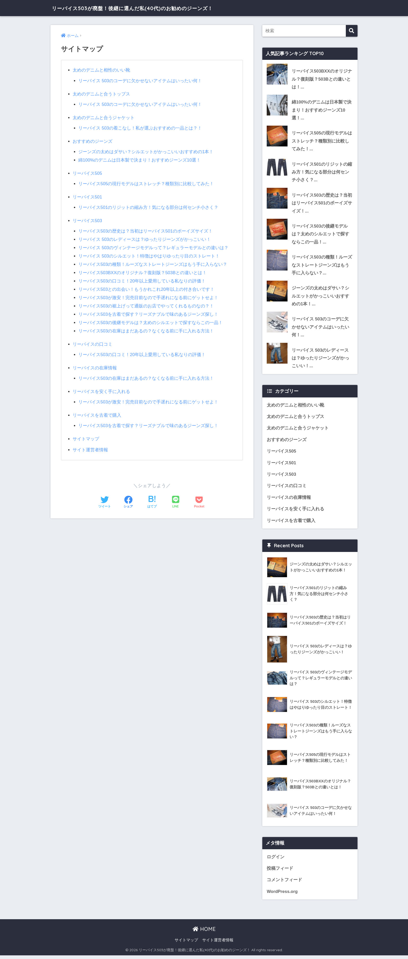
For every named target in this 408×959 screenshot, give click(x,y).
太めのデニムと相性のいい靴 (101, 70)
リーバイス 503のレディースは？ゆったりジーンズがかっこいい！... (320, 360)
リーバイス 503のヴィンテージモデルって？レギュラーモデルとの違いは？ (153, 245)
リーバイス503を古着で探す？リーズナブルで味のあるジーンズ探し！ (148, 310)
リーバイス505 (87, 171)
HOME (204, 932)
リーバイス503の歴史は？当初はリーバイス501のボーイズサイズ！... (322, 204)
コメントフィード (284, 883)
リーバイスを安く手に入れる (101, 386)
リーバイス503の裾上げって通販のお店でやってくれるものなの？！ (146, 302)
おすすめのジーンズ (92, 140)
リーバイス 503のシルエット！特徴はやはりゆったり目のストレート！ (149, 253)
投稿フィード (280, 871)
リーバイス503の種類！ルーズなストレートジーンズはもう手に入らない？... (322, 266)
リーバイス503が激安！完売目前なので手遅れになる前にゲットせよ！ (148, 294)
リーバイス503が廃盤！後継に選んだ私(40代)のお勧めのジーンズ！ (150, 8)
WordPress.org (282, 895)
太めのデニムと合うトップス (101, 93)
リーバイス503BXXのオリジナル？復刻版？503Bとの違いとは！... (322, 79)
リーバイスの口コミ (92, 339)
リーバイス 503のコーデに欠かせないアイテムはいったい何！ (140, 80)
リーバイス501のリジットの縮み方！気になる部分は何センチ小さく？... (322, 172)
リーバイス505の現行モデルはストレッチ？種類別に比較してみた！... (322, 141)
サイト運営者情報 (90, 443)
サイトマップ (86, 432)
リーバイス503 (87, 218)
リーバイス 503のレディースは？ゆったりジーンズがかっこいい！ (144, 237)
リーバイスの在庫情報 (95, 363)
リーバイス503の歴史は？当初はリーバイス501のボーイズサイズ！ (145, 228)
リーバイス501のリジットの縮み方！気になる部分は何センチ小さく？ (148, 205)
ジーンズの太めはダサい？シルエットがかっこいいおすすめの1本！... (320, 297)
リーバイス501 (87, 195)
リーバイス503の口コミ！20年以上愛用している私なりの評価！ (142, 277)
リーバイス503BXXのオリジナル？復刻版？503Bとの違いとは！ (142, 269)
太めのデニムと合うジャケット (104, 116)
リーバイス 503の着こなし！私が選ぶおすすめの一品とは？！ (140, 127)
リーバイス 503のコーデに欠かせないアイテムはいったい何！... (320, 329)
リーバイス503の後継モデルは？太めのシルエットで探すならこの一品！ (150, 318)
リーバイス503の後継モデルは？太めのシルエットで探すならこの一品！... (320, 235)
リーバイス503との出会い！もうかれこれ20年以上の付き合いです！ (146, 285)
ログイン (275, 860)
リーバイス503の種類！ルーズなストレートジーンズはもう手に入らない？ (152, 261)
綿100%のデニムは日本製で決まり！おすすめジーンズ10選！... (322, 110)
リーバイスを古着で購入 (97, 409)
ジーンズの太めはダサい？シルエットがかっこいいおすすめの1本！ (146, 150)
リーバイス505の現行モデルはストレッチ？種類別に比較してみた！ (146, 182)
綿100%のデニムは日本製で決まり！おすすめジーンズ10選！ (139, 158)
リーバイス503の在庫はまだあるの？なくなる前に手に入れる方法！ (146, 326)
